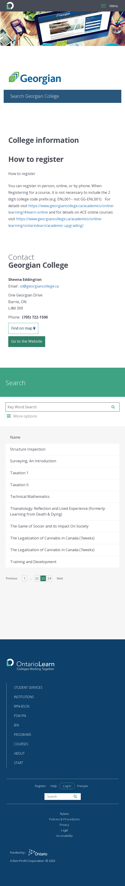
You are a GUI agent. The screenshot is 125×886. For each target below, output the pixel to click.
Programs (22, 734)
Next (60, 578)
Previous (11, 578)
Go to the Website (26, 341)
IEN (16, 725)
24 (49, 578)
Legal (64, 830)
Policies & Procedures (64, 819)
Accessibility (64, 836)
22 (37, 578)
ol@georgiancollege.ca (39, 286)
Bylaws (64, 814)
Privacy (64, 825)
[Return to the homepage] (30, 666)
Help (53, 786)
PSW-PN (20, 716)
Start (18, 763)
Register (40, 786)
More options (22, 416)
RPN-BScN (21, 706)
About (19, 753)
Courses (21, 744)
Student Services (28, 687)
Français (82, 786)
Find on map (23, 328)
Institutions (24, 697)
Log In (67, 786)
